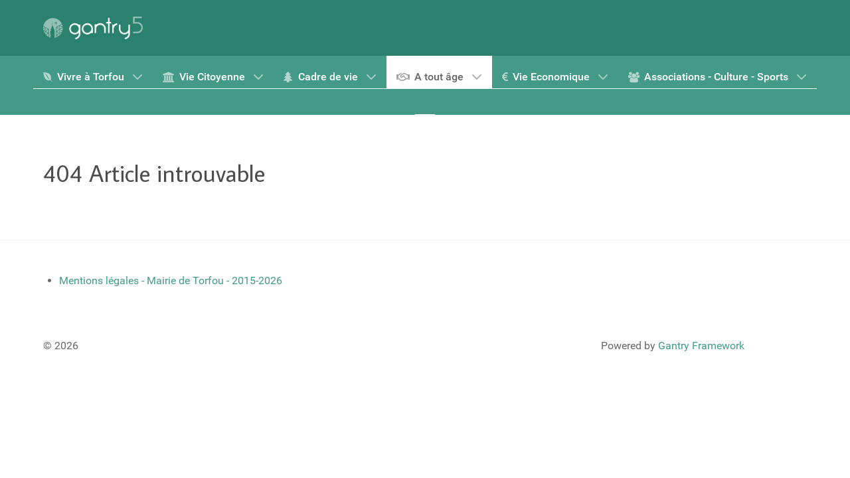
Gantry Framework (701, 345)
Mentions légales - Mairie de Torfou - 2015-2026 (170, 280)
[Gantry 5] (93, 28)
